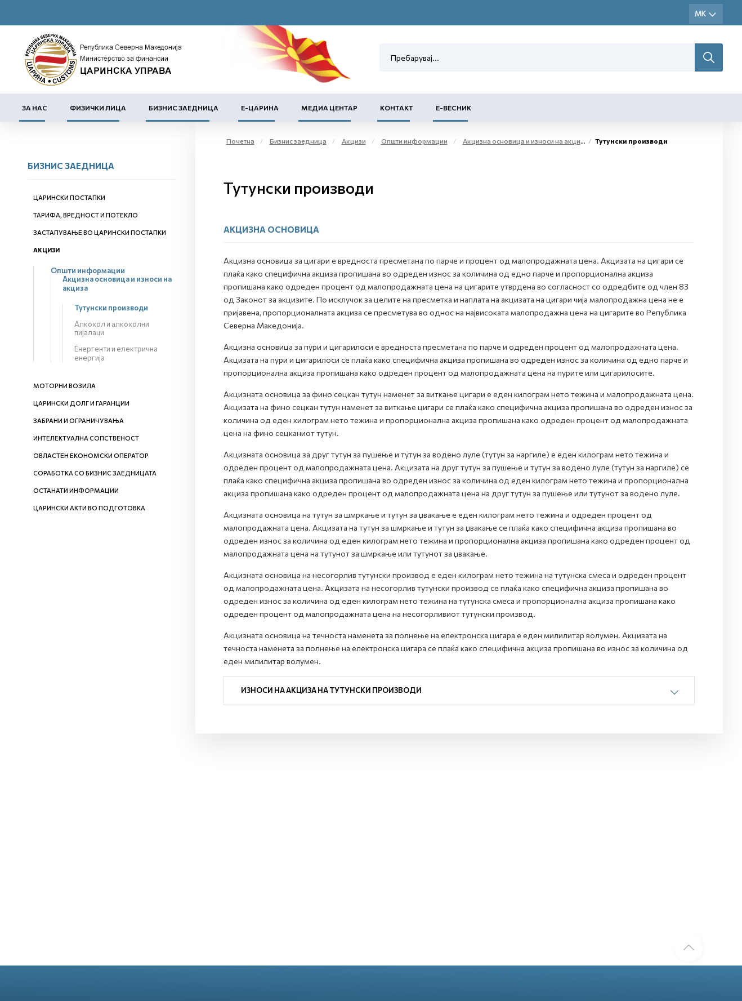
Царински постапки (69, 197)
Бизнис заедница (183, 108)
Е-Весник (453, 108)
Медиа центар (329, 108)
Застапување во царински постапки (99, 232)
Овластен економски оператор (91, 455)
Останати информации (76, 490)
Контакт (396, 108)
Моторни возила (64, 385)
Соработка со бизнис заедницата (95, 473)
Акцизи (46, 249)
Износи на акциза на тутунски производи (331, 690)
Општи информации (88, 270)
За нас (34, 108)
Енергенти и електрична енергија (116, 353)
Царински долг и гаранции (81, 403)
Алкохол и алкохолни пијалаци (111, 328)
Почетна (240, 141)
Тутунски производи (111, 307)
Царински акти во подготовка (89, 507)
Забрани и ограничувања (78, 420)
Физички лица (98, 108)
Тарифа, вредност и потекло (85, 215)
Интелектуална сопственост (86, 438)
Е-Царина (260, 108)
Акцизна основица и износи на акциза (117, 283)
